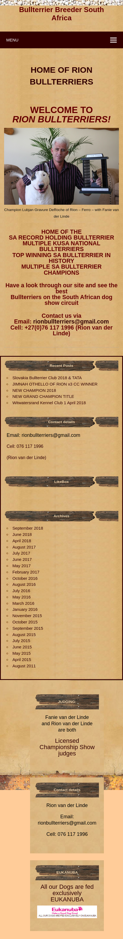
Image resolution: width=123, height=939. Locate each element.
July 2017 (21, 553)
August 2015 (24, 634)
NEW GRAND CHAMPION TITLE (43, 396)
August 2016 (24, 584)
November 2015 (27, 615)
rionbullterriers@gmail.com (71, 321)
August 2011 (24, 666)
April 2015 (21, 659)
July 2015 (21, 640)
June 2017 (22, 559)
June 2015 (22, 647)
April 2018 (21, 540)
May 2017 (21, 565)
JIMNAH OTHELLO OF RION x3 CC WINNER (54, 384)
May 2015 (21, 653)
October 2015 (24, 622)
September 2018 (27, 528)
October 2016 (24, 578)
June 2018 (22, 534)
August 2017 (24, 547)
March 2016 (23, 603)
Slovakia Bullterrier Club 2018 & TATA (47, 377)
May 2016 (21, 597)
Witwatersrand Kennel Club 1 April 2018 (49, 402)
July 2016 (21, 590)
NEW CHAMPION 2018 (34, 390)
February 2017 (25, 572)
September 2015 (27, 628)
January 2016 (24, 609)
